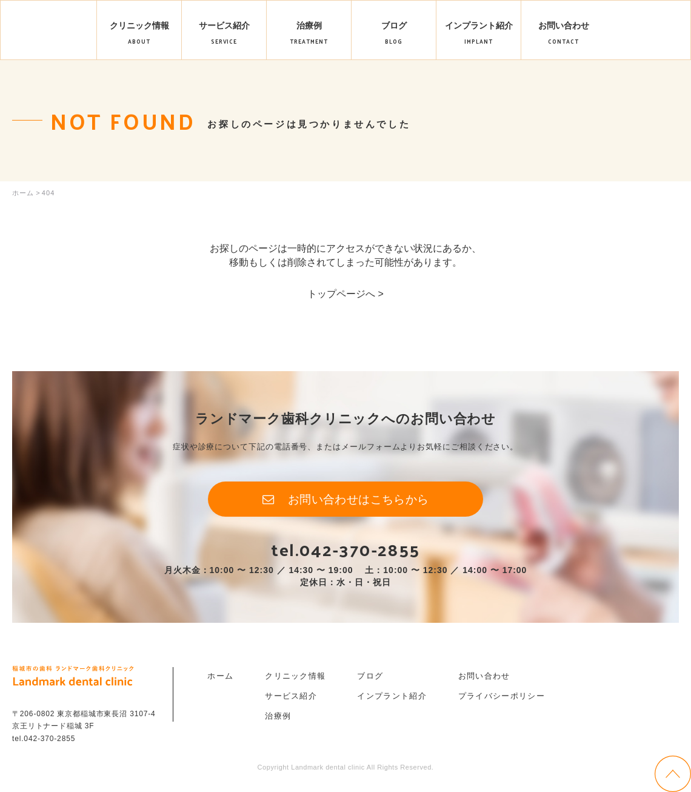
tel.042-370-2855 (345, 552)
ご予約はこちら (648, 40)
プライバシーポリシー (501, 699)
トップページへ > (345, 294)
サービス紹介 (291, 699)
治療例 (278, 719)
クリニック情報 (295, 679)
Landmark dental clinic (49, 30)
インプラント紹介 (391, 699)
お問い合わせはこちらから (358, 500)
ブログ (370, 679)
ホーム (220, 679)
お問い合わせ (484, 679)
